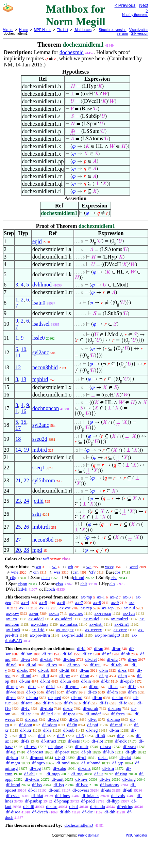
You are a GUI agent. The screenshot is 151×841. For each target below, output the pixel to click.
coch (51, 589)
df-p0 (60, 757)
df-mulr (81, 746)
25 (18, 527)
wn (38, 566)
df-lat (102, 757)
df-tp (122, 675)
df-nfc (112, 659)
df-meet (36, 757)
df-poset (62, 751)
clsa (59, 583)
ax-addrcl (63, 618)
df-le (47, 730)
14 (18, 450)
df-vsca (129, 746)
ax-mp (86, 596)
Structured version (113, 30)
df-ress (30, 746)
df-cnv (72, 692)
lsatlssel (41, 324)
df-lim (117, 697)
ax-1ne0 (13, 629)
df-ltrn (51, 806)
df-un (84, 670)
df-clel (91, 659)
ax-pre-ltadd (72, 635)
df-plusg (55, 746)
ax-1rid (38, 629)
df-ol (32, 790)
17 (18, 428)
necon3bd (42, 540)
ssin (36, 514)
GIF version (139, 33)
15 (23, 422)
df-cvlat (12, 795)
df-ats (106, 790)
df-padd (88, 801)
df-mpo (114, 708)
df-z (120, 735)
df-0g (10, 751)
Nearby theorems (135, 15)
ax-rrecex (93, 629)
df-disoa (13, 811)
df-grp (117, 762)
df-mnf (116, 724)
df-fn (68, 702)
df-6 (80, 735)
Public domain (88, 835)
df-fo (123, 702)
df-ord (77, 697)
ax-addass (39, 624)
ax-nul (129, 607)
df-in (103, 670)
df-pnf (93, 724)
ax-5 (43, 602)
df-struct (48, 741)
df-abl (29, 773)
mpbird (40, 379)
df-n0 (100, 735)
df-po (93, 686)
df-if (45, 675)
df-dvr (105, 779)
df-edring (125, 806)
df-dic (87, 811)
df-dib (65, 811)
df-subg (59, 768)
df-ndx (121, 741)
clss (114, 577)
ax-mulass (69, 624)
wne (14, 572)
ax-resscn (103, 613)
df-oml (55, 790)
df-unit (57, 779)
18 (18, 439)
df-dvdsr (32, 779)
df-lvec (82, 784)
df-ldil (28, 806)
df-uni (24, 681)
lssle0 (38, 338)
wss (57, 572)
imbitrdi (41, 527)
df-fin (72, 724)
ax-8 (97, 602)
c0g (13, 577)
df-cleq (69, 659)
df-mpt (12, 686)
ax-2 (114, 596)
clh (112, 583)
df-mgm (13, 762)
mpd (37, 550)
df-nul (25, 675)
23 (18, 501)
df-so (113, 686)
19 (26, 450)
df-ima (32, 697)
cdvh (23, 589)
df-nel (11, 664)
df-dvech (40, 811)
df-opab (126, 681)
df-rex (52, 664)
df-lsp (59, 784)
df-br (105, 681)
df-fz (25, 741)
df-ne (132, 659)
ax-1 (101, 596)
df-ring (121, 773)
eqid (37, 241)
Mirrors (8, 30)
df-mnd (62, 762)
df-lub (108, 751)
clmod (78, 577)
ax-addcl (36, 618)
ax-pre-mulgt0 (107, 635)
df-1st (25, 713)
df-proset (35, 751)
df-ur (98, 773)
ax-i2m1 (121, 624)
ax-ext (65, 607)
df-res (11, 697)
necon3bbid (45, 367)
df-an (98, 648)
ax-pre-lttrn (40, 635)
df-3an (26, 653)
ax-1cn (129, 613)
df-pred (54, 697)
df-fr (132, 686)
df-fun (48, 702)
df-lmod (13, 784)
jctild (38, 501)
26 (26, 527)
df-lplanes (90, 795)
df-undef (93, 713)
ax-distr (96, 624)
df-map (113, 719)
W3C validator (136, 835)
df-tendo (97, 806)
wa (88, 566)
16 (23, 411)
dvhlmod (42, 284)
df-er (92, 719)
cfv (93, 572)
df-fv (25, 708)
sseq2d (39, 439)
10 (23, 349)
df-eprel (72, 686)
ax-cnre (120, 629)
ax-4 (25, 602)
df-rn (132, 692)
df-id (50, 686)
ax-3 (127, 596)
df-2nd (47, 713)
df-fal (67, 653)
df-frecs (117, 713)
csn (76, 572)
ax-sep (108, 607)
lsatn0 (38, 303)
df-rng (77, 773)
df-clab (46, 659)
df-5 (61, 735)
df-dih (109, 811)
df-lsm (108, 768)
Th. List (62, 30)
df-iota (27, 702)
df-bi (81, 648)
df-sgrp (38, 762)
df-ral (31, 664)
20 (18, 550)
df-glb (130, 751)
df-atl (127, 790)
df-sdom (49, 724)
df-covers (80, 790)
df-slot (97, 741)
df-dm (112, 692)
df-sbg (35, 768)
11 (17, 355)
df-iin (86, 681)
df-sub (68, 730)
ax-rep (86, 607)
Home (23, 30)
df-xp (31, 692)
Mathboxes (82, 30)
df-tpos (69, 713)
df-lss (37, 784)
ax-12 (44, 607)
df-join (12, 757)
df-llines (62, 795)
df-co (92, 692)
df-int (45, 681)
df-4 (42, 735)
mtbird (39, 450)
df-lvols (118, 795)
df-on (97, 697)
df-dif (65, 670)
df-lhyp (112, 801)
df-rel (51, 692)
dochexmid (72, 52)
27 (18, 540)
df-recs (31, 719)
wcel (134, 566)
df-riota (46, 708)
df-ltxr (25, 730)
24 (26, 501)
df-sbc (22, 670)
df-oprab (90, 708)
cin (36, 572)
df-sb (125, 653)
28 (26, 550)
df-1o (73, 719)
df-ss (122, 670)
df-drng (129, 779)
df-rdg (53, 719)
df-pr (103, 675)
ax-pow (12, 613)
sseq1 (38, 467)
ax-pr (33, 613)
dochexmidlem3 (78, 825)
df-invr (82, 779)
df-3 (22, 735)
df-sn (84, 675)
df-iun (65, 681)
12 (18, 367)
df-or (116, 648)
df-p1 (81, 757)
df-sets (74, 741)
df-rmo (73, 664)
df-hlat (37, 795)
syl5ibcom (43, 480)
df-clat (125, 757)
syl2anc (40, 352)
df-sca (105, 746)
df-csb (44, 670)
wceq (109, 566)
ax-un (54, 613)
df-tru (48, 653)
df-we (11, 692)
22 (26, 480)
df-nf (106, 653)
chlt (83, 583)
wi (54, 566)
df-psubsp (33, 801)
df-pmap (61, 801)
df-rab (116, 664)
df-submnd (90, 762)
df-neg (92, 730)
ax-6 (61, 602)
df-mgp (53, 773)
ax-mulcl (91, 618)
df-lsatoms (109, 784)
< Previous (125, 5)
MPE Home (42, 30)
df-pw (65, 675)
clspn (22, 583)
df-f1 (104, 702)
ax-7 (79, 602)
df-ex (87, 653)
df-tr (32, 686)
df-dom (25, 724)
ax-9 (115, 602)
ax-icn (11, 618)
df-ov (68, 708)
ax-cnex (76, 613)
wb (70, 566)
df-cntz (84, 768)
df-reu (95, 664)
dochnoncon (45, 408)
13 (23, 379)
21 (18, 480)
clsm (45, 577)
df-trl (73, 806)
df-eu (25, 659)
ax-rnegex (65, 629)
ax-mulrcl (119, 618)
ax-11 (24, 607)
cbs (117, 572)
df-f (86, 702)
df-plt (86, 751)
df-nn (114, 730)
